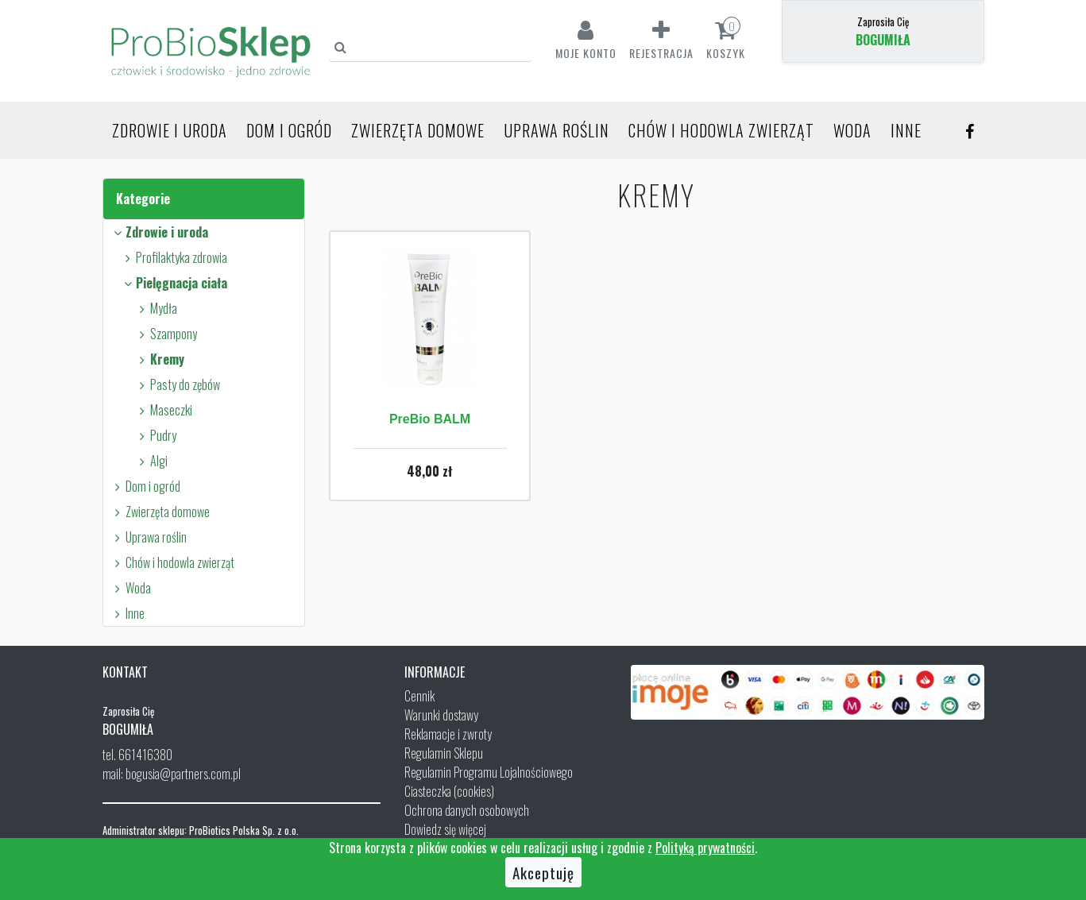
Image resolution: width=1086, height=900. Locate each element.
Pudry (155, 435)
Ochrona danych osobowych (466, 810)
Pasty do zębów (177, 384)
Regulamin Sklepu (443, 753)
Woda (852, 130)
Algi (151, 460)
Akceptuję (543, 872)
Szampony (166, 333)
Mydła (156, 308)
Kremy (159, 359)
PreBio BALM (429, 419)
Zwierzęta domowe (418, 130)
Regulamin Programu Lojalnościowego (488, 772)
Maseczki (163, 409)
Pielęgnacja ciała (174, 282)
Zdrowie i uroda (169, 130)
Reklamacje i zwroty (448, 734)
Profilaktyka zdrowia (174, 257)
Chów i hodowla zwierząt (721, 130)
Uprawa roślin (556, 130)
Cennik (419, 695)
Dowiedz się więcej (445, 829)
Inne (906, 130)
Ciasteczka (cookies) (449, 791)
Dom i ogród (289, 130)
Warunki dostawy (441, 714)
